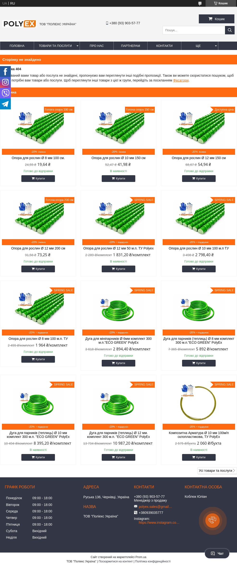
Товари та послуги (55, 46)
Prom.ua (141, 557)
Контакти (164, 46)
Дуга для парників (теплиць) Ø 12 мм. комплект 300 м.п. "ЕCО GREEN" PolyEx (118, 435)
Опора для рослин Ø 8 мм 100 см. (38, 158)
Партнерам (130, 46)
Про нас (97, 46)
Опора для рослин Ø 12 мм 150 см (199, 158)
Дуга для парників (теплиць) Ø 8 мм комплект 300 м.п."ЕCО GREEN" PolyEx (198, 340)
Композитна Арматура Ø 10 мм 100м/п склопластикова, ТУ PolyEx (199, 435)
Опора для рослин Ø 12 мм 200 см (38, 248)
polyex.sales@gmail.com (155, 507)
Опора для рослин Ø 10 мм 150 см (119, 158)
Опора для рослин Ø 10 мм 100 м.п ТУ (199, 248)
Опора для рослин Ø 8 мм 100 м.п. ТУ (38, 339)
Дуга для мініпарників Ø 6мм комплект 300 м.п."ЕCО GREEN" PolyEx (118, 340)
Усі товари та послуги (215, 471)
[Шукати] (230, 30)
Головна (17, 46)
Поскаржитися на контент (116, 561)
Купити (40, 178)
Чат (217, 553)
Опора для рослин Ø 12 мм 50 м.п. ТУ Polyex (118, 248)
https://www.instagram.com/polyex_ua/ (160, 522)
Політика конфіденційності (153, 561)
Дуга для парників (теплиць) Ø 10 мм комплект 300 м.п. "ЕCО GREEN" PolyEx (38, 435)
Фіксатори (181, 80)
